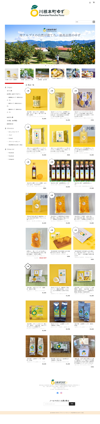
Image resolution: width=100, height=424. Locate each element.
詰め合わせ (10, 125)
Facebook (11, 154)
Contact (11, 139)
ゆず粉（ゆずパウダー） (14, 95)
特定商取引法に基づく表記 (15, 146)
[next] (92, 45)
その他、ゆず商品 (12, 122)
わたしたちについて (14, 133)
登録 (72, 413)
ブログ (10, 136)
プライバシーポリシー (14, 143)
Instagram (11, 160)
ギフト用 (9, 92)
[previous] (7, 45)
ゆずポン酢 (10, 119)
